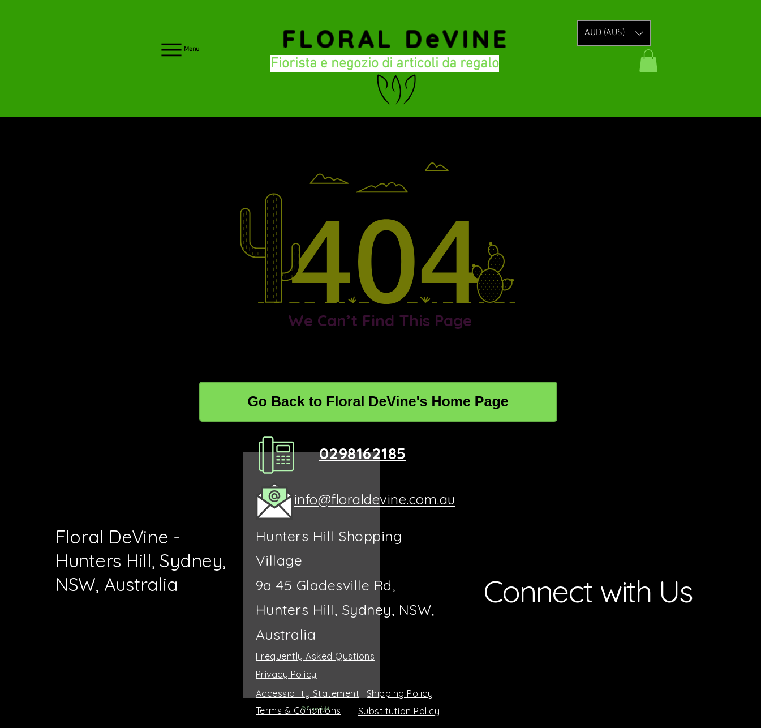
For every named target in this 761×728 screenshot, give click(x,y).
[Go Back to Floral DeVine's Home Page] (378, 402)
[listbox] (614, 33)
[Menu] (179, 49)
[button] (614, 33)
